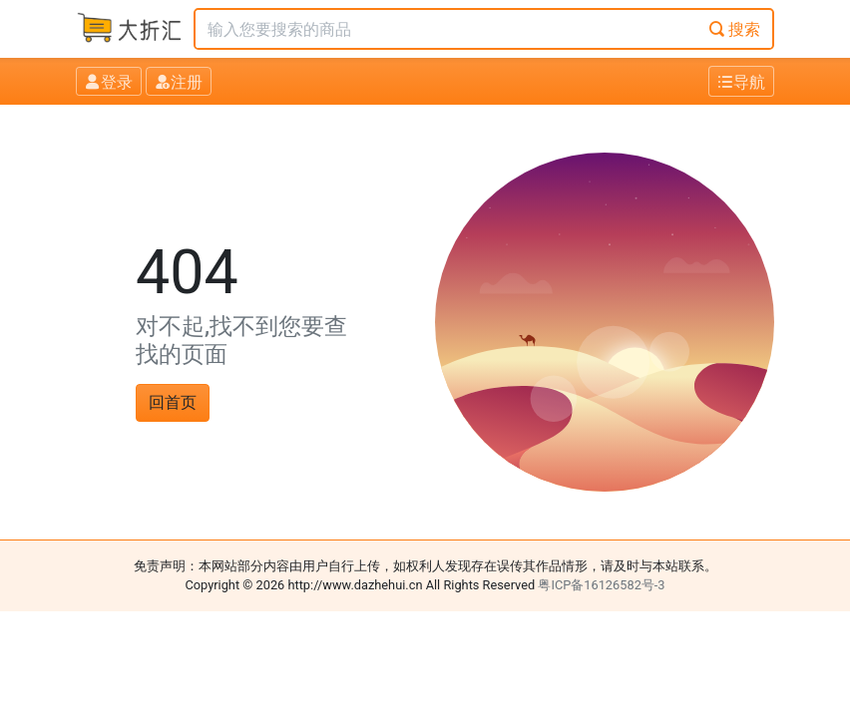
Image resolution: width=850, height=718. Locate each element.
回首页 (173, 402)
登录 (109, 82)
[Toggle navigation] (741, 81)
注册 (179, 82)
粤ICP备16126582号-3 (601, 584)
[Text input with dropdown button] (446, 29)
